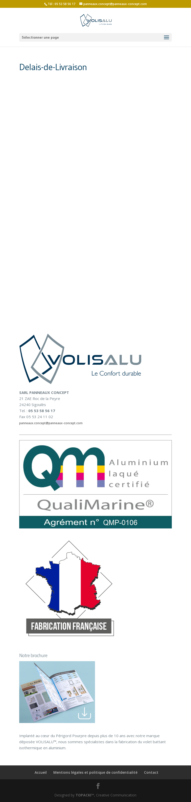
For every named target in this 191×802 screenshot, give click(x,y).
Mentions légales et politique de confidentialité (95, 772)
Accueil (41, 772)
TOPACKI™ (85, 795)
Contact (151, 772)
